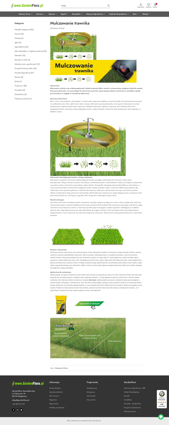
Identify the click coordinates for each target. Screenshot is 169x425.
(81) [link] (32, 73)
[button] (25, 14)
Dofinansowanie (130, 411)
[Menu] (165, 391)
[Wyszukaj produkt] (85, 6)
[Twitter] (21, 409)
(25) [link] (45, 51)
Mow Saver (92, 280)
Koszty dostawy (54, 388)
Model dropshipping (131, 392)
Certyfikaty (128, 400)
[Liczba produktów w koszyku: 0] (155, 5)
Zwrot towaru (54, 396)
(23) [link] (26, 47)
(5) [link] (22, 77)
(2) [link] (25, 94)
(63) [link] (22, 34)
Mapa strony (53, 404)
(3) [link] (29, 60)
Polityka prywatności (56, 407)
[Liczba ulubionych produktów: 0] (148, 5)
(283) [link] (32, 29)
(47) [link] (23, 90)
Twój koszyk (91, 396)
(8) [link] (20, 42)
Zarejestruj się (92, 388)
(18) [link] (35, 68)
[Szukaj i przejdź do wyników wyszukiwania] (108, 5)
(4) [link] (22, 38)
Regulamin (53, 400)
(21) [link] (38, 64)
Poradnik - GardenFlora (132, 404)
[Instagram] (17, 409)
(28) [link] (25, 86)
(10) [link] (23, 55)
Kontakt (126, 396)
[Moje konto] (141, 5)
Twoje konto (91, 400)
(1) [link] (21, 81)
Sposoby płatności (56, 392)
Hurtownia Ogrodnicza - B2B (134, 388)
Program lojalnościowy (132, 407)
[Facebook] (13, 409)
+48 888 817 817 (18, 404)
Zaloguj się (91, 392)
